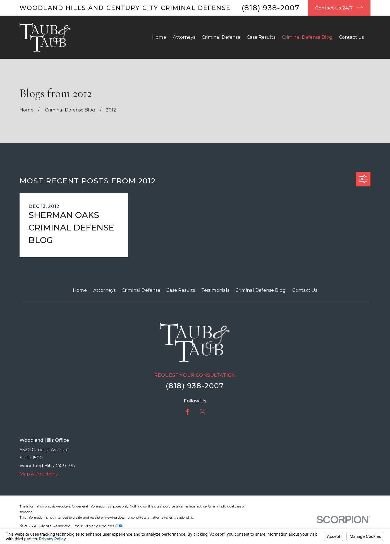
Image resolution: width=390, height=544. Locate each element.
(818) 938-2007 (271, 7)
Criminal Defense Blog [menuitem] (307, 37)
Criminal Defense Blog (260, 290)
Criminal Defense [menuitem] (221, 37)
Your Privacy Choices (99, 526)
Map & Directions (39, 474)
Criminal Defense (141, 290)
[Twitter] (202, 412)
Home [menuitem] (159, 37)
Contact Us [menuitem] (351, 37)
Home (80, 290)
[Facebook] (188, 412)
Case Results (180, 290)
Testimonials (215, 290)
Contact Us (304, 290)
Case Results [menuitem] (261, 37)
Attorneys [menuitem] (184, 37)
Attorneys (104, 290)
